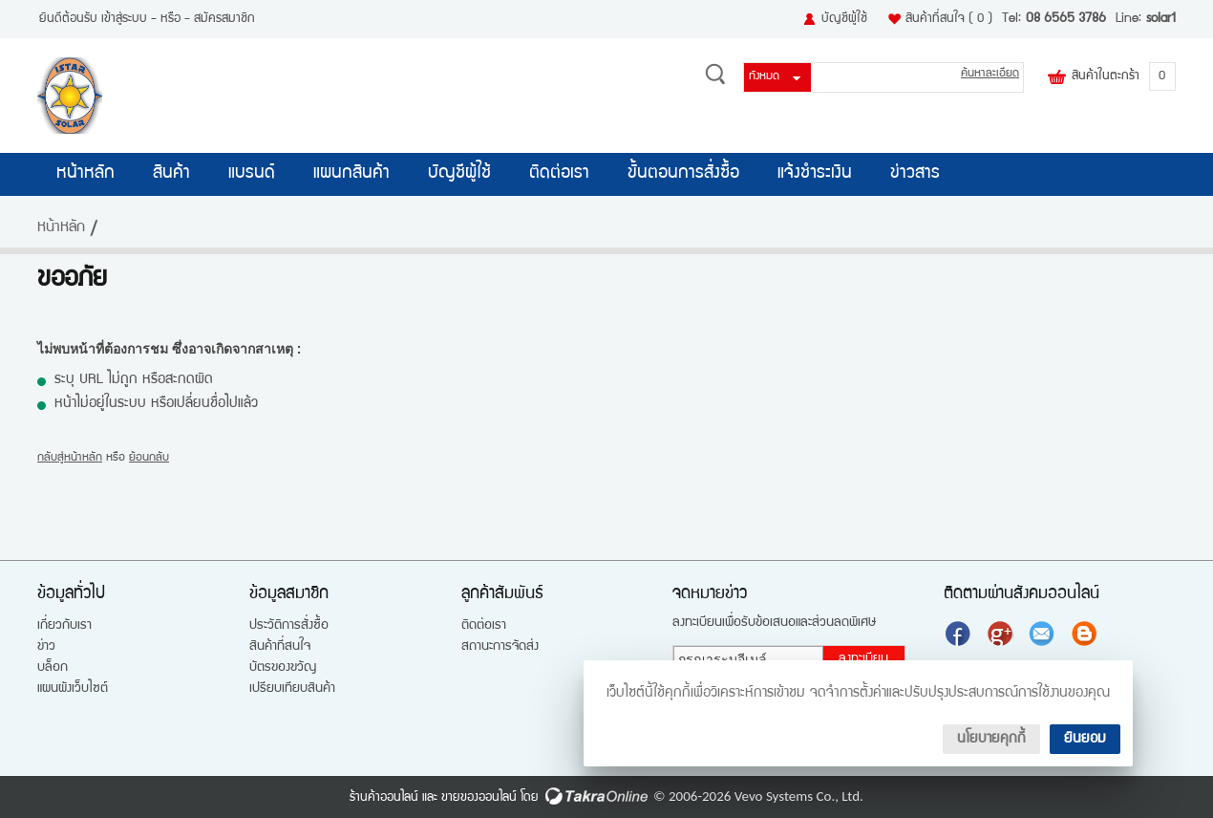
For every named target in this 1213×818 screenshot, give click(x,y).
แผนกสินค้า (351, 174)
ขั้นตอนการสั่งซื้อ (683, 174)
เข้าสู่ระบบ (124, 19)
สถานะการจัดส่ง (500, 647)
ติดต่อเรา (559, 174)
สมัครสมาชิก (224, 19)
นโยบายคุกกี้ (991, 739)
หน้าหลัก (85, 174)
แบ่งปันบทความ (1086, 633)
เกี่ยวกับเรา (64, 626)
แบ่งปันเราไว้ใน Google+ (1002, 633)
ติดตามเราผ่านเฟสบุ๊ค (960, 633)
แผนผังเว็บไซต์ (72, 689)
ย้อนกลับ (149, 458)
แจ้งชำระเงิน (814, 174)
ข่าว (46, 647)
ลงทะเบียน (863, 659)
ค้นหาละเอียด (990, 74)
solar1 (1161, 19)
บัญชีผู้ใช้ (844, 19)
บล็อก (52, 668)
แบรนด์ (251, 174)
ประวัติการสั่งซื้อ (289, 626)
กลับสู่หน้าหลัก (69, 458)
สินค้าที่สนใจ (948, 19)
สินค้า (171, 174)
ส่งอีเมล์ (1044, 633)
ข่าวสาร (915, 174)
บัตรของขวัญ (282, 668)
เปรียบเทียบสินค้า (292, 689)
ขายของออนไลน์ (479, 798)
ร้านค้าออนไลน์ (384, 798)
